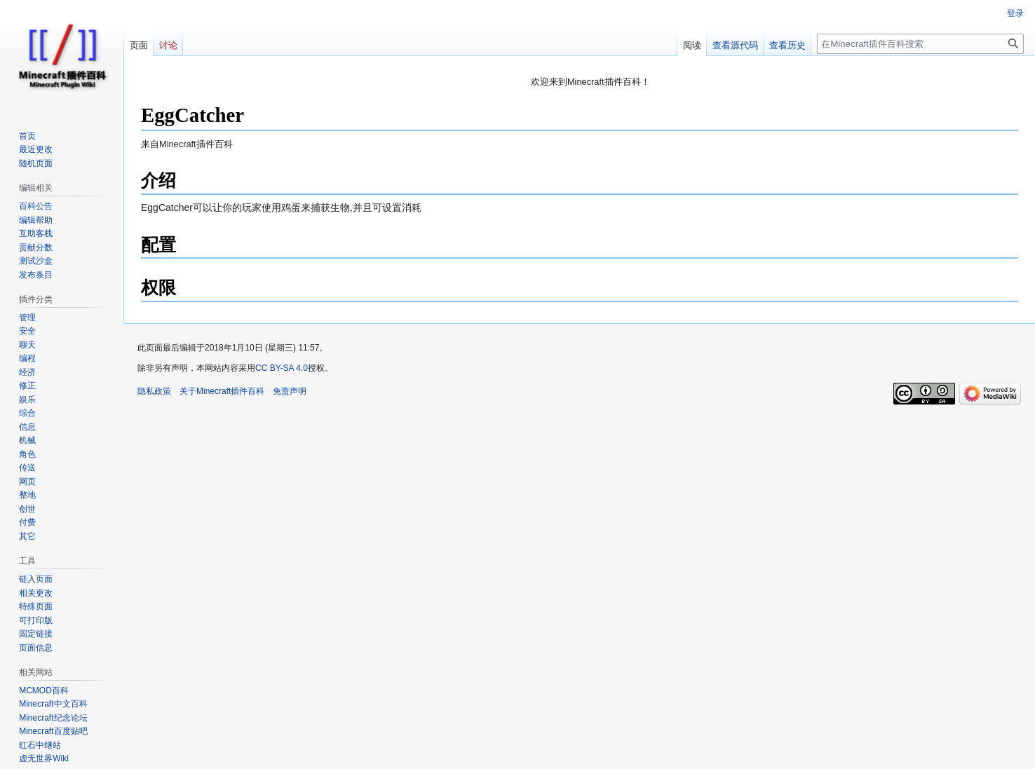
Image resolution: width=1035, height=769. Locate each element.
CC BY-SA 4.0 (281, 368)
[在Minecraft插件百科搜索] (920, 44)
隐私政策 (154, 391)
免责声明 (289, 391)
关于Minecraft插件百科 (222, 391)
